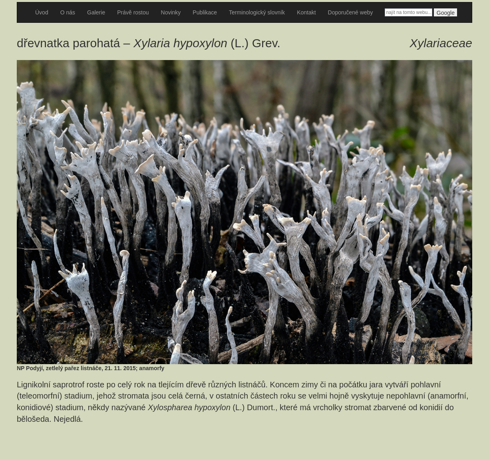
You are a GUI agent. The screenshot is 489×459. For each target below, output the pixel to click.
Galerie (96, 12)
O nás (67, 12)
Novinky (171, 12)
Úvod (41, 12)
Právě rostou (133, 12)
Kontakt (306, 12)
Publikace (205, 12)
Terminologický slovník (257, 12)
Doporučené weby (350, 12)
